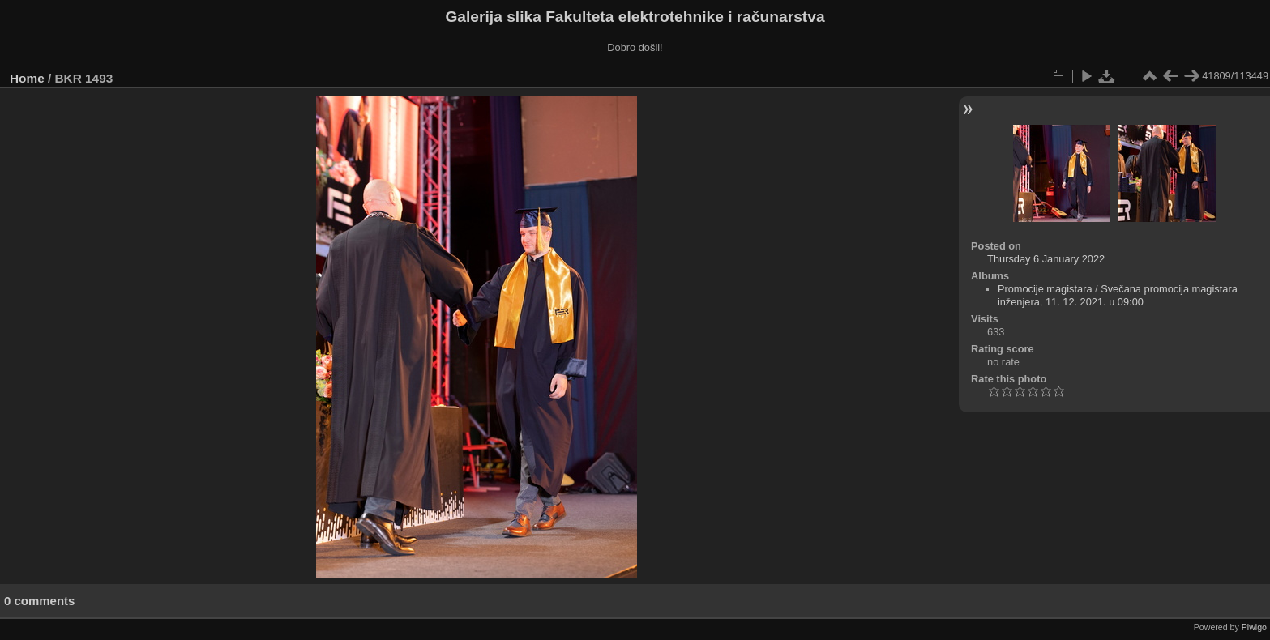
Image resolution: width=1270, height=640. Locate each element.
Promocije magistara (1045, 289)
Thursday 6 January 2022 (1046, 259)
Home (27, 78)
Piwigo (1254, 627)
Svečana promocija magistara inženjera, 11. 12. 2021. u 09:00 (1118, 295)
